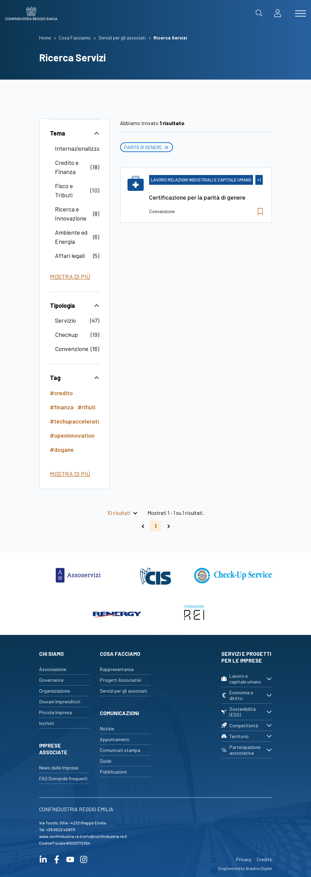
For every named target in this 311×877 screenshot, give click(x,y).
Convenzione (71, 348)
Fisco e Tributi (64, 190)
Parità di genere (146, 147)
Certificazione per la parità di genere (197, 197)
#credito (61, 393)
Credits (264, 859)
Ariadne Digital (259, 868)
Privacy (243, 859)
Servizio (65, 320)
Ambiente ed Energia (71, 237)
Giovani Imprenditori (59, 701)
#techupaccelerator (76, 421)
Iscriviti (46, 723)
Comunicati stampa (120, 750)
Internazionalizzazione (84, 148)
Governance (51, 680)
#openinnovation (72, 435)
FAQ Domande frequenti (63, 778)
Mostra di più (70, 276)
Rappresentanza (117, 669)
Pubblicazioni (113, 771)
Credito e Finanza (67, 167)
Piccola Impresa (55, 712)
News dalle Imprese (58, 767)
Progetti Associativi (120, 680)
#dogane (62, 449)
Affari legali (70, 255)
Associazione (52, 669)
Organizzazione (54, 691)
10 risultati (119, 513)
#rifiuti (86, 407)
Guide (105, 761)
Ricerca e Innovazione (70, 213)
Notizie (107, 728)
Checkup (66, 334)
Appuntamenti (114, 739)
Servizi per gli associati (123, 691)
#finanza (62, 407)
